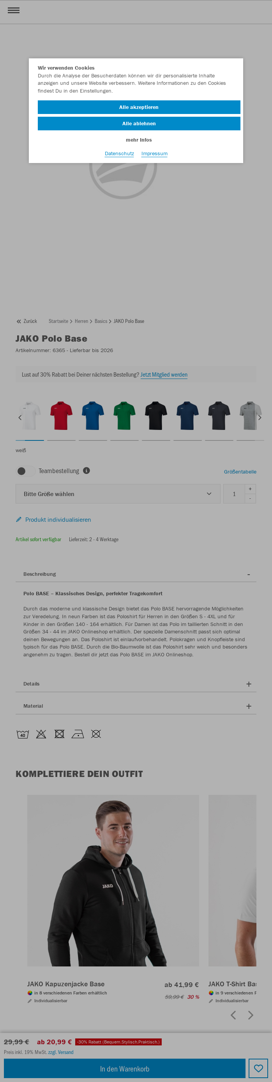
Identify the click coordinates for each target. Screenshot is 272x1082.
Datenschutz (119, 153)
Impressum (154, 153)
